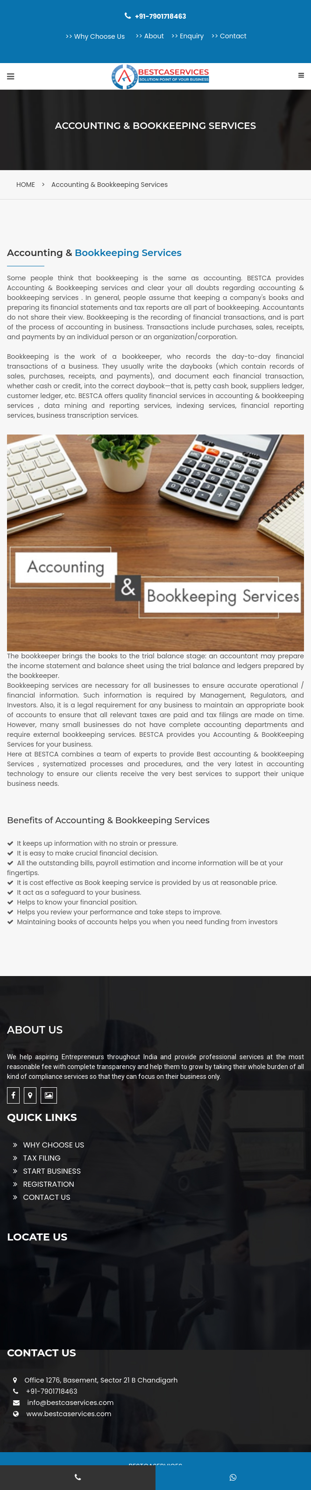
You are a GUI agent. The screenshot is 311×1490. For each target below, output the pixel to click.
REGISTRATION (43, 1184)
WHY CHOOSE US (49, 1145)
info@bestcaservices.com (71, 1402)
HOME (25, 184)
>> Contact (229, 36)
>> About (149, 36)
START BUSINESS (47, 1171)
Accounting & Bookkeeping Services (109, 184)
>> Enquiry (187, 36)
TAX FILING (37, 1158)
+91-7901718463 (52, 1391)
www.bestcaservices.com (69, 1414)
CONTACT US (42, 1197)
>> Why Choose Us (95, 36)
